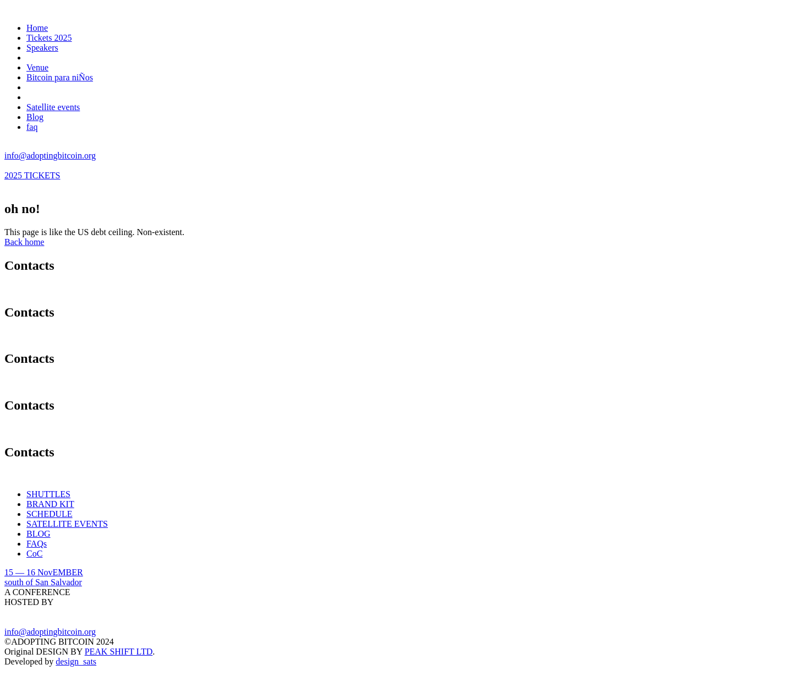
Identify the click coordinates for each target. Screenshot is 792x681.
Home (37, 27)
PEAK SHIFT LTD (119, 651)
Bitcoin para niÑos (59, 77)
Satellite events (53, 107)
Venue (37, 67)
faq (31, 127)
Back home (24, 242)
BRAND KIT (50, 504)
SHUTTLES (48, 494)
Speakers (42, 47)
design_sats (76, 661)
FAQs (36, 543)
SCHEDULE (49, 514)
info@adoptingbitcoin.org (50, 155)
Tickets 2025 (49, 37)
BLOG (38, 533)
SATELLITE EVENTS (67, 524)
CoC (34, 553)
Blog (34, 117)
